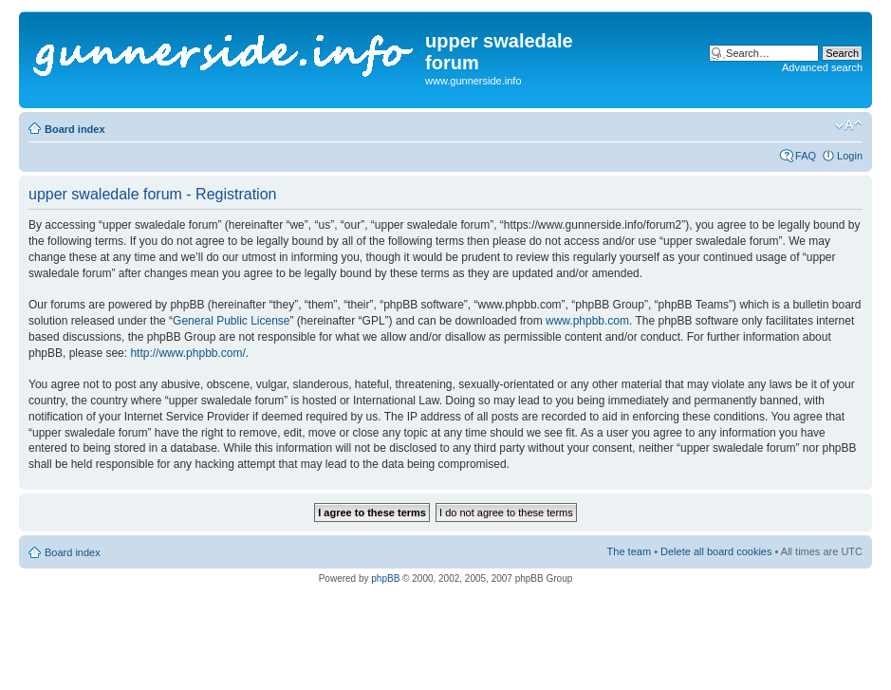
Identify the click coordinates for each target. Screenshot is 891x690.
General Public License (231, 320)
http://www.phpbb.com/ (187, 353)
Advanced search (822, 67)
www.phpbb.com (587, 320)
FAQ (805, 155)
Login (850, 155)
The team (629, 551)
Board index (75, 129)
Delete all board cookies (715, 551)
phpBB (385, 578)
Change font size (849, 125)
